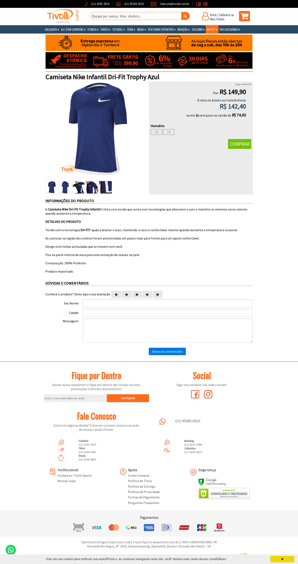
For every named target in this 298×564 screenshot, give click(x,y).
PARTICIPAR (128, 398)
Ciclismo (197, 29)
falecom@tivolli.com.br (174, 4)
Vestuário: (158, 126)
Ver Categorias (229, 29)
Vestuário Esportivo (160, 29)
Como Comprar (139, 475)
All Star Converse (72, 29)
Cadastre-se (226, 14)
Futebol (118, 29)
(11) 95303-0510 (134, 4)
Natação (183, 29)
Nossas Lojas (67, 481)
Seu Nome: (71, 303)
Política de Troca (140, 481)
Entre (213, 14)
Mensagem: (71, 321)
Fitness (92, 29)
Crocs (104, 29)
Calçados (51, 29)
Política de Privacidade (144, 492)
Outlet (211, 29)
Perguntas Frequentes (143, 503)
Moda (140, 29)
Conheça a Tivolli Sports (75, 475)
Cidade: (74, 313)
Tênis (130, 29)
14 (168, 132)
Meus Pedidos (217, 19)
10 (156, 132)
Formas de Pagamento (144, 497)
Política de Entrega (141, 486)
